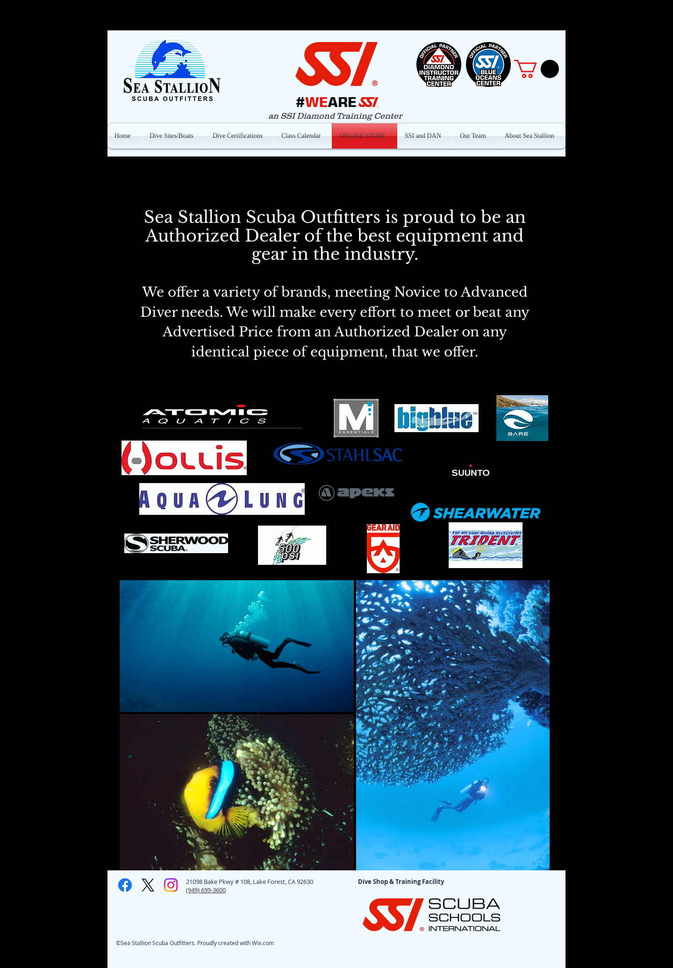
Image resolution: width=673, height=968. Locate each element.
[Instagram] (171, 885)
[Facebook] (125, 885)
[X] (148, 885)
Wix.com (263, 943)
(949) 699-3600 (206, 890)
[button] (536, 69)
